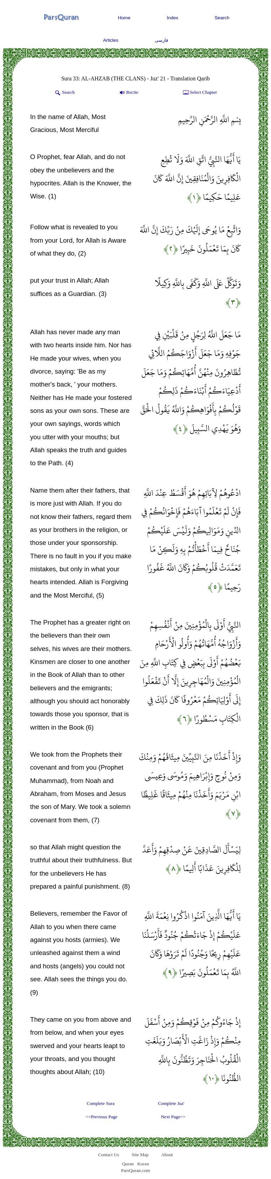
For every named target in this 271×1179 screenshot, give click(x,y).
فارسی (161, 40)
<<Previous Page (101, 1116)
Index (172, 17)
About (167, 1154)
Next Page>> (173, 1116)
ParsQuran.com (135, 1170)
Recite (128, 92)
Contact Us (108, 1154)
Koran (143, 1163)
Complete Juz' (171, 1103)
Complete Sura (101, 1103)
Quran (128, 1163)
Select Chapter (199, 92)
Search (222, 17)
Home (124, 17)
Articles (110, 40)
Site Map (140, 1154)
